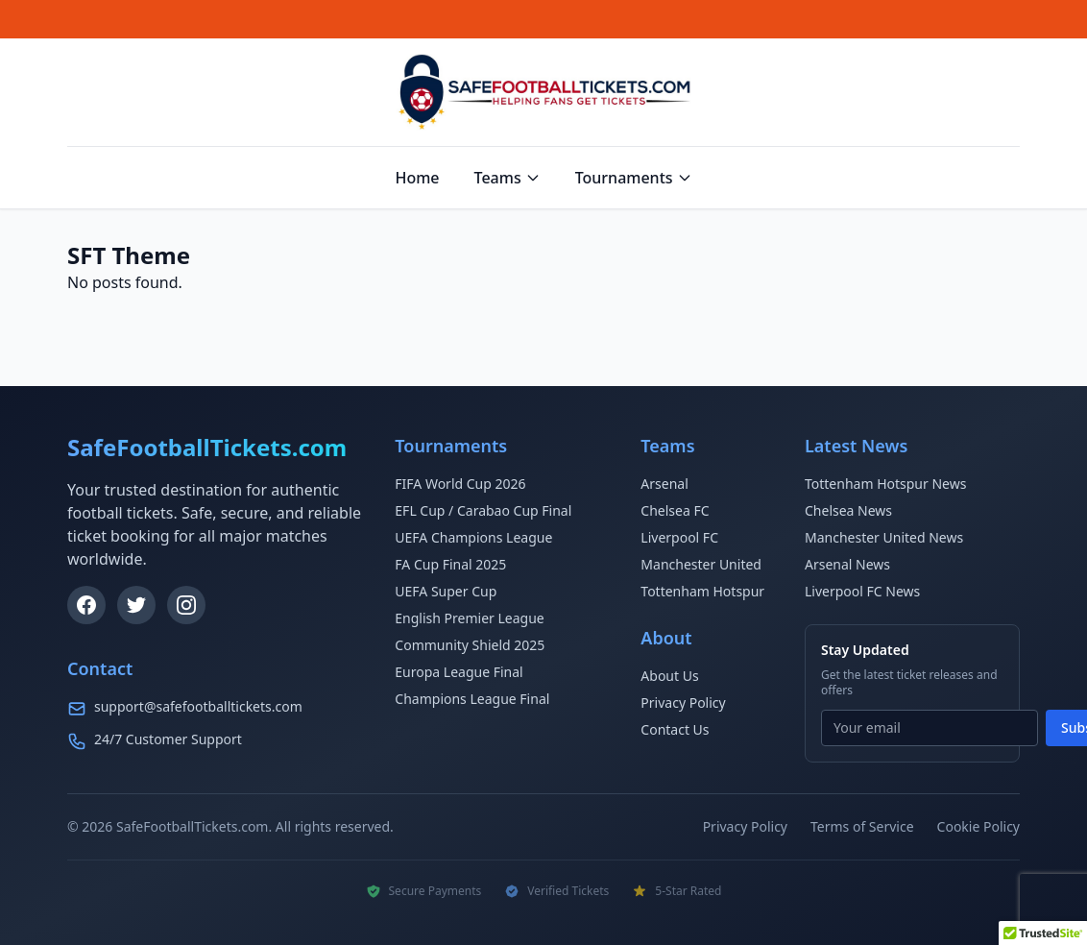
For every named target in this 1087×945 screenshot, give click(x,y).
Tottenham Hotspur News (885, 483)
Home (417, 177)
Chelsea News (848, 510)
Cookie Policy (978, 826)
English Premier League (469, 618)
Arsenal (664, 483)
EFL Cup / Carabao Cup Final (483, 510)
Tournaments (633, 177)
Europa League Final (458, 672)
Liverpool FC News (862, 591)
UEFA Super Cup (445, 591)
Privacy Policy (682, 702)
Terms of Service (862, 826)
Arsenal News (847, 564)
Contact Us (674, 729)
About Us (669, 675)
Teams (507, 177)
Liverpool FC (679, 537)
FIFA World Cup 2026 (460, 483)
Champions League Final (472, 699)
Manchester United (700, 564)
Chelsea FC (674, 510)
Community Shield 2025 (469, 645)
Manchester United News (884, 537)
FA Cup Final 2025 (450, 564)
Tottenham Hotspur (702, 591)
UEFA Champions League (473, 537)
